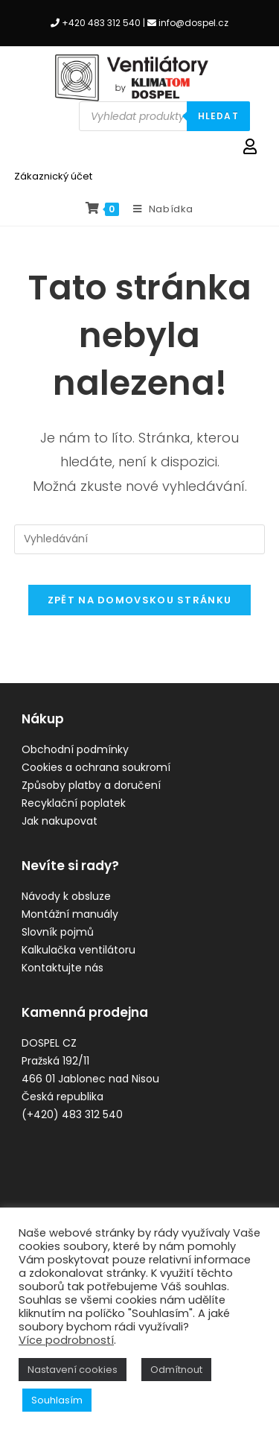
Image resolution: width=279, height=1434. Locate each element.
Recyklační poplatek (74, 803)
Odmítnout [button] (176, 1369)
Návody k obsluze (66, 896)
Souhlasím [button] (57, 1400)
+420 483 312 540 (101, 22)
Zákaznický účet (53, 176)
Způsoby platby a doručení (91, 785)
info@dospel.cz (193, 22)
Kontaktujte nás (62, 967)
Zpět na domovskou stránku (140, 600)
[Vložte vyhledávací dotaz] (140, 539)
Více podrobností (66, 1340)
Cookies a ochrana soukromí (96, 767)
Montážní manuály (70, 914)
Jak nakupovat (59, 820)
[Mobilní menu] (157, 209)
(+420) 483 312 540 (72, 1114)
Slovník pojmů (58, 931)
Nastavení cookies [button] (73, 1369)
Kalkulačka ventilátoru (78, 949)
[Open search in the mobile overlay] (164, 116)
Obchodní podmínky (75, 749)
